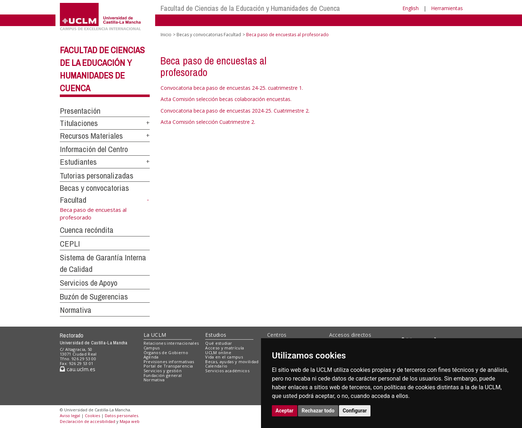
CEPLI (70, 243)
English (410, 8)
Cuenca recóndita (86, 230)
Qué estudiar (218, 343)
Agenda (151, 357)
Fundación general (163, 375)
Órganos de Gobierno (166, 352)
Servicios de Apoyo (88, 282)
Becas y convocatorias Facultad (209, 35)
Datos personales (121, 415)
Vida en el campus (224, 357)
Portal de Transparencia (168, 366)
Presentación (80, 110)
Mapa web (130, 421)
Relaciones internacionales (171, 343)
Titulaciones (79, 123)
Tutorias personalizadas (96, 175)
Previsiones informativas (169, 361)
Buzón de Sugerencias (94, 296)
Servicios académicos (227, 370)
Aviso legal (70, 415)
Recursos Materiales (91, 135)
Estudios (215, 334)
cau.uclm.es (77, 369)
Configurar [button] (355, 411)
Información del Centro (94, 149)
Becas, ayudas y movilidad (231, 361)
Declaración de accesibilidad (87, 421)
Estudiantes (78, 161)
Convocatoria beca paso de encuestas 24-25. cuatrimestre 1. (232, 87)
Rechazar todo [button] (318, 411)
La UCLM (155, 334)
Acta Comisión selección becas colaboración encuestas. (226, 99)
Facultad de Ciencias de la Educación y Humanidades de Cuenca (250, 8)
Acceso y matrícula (224, 348)
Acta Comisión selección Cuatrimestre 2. (208, 121)
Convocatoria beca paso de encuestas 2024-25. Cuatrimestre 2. (235, 110)
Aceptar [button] (285, 411)
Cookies (92, 415)
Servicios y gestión (163, 370)
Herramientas (447, 8)
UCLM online (218, 352)
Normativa (75, 310)
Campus (152, 348)
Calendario (216, 366)
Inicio (166, 35)
